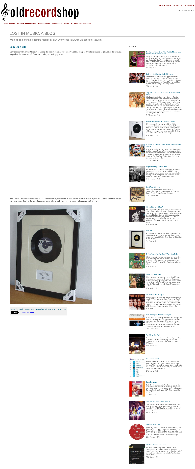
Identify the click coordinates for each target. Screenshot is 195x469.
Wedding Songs (43, 23)
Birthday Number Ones (26, 23)
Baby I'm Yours (18, 46)
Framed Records (8, 23)
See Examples (85, 23)
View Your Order (186, 10)
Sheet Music (57, 23)
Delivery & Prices (71, 23)
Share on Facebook (27, 312)
